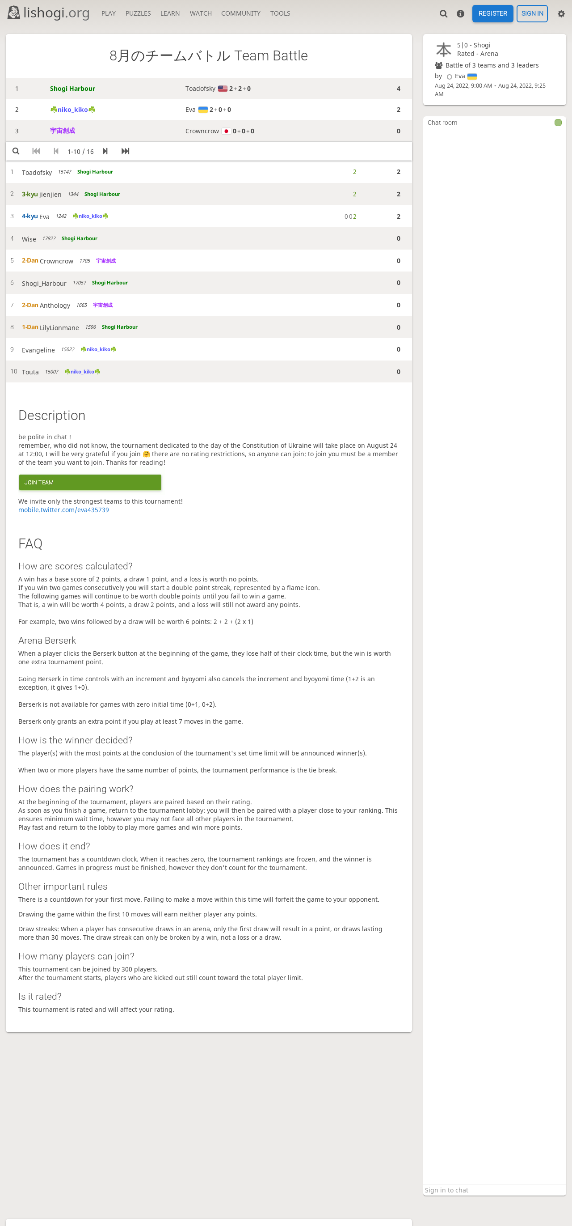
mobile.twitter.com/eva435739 (63, 509)
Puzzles (138, 13)
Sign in (532, 13)
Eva (460, 76)
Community (241, 13)
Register (493, 13)
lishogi (48, 12)
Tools (280, 13)
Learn (170, 13)
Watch (201, 13)
